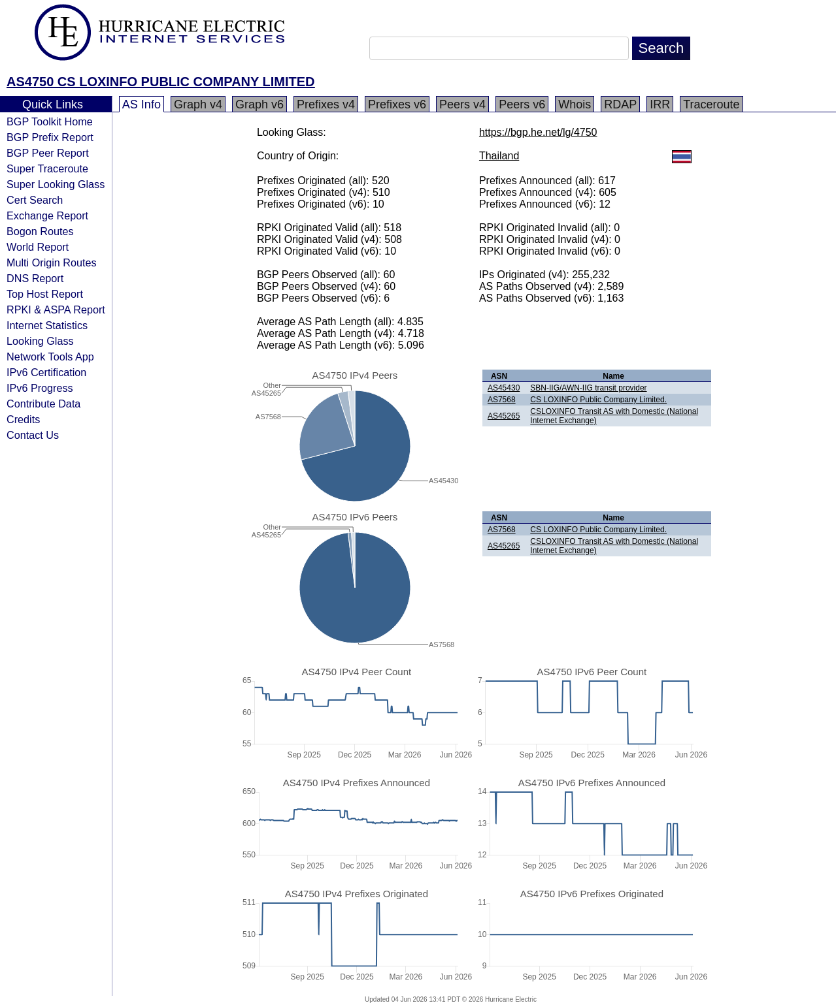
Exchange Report (47, 215)
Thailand (499, 155)
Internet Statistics (47, 325)
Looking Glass (40, 341)
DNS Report (35, 278)
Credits (23, 419)
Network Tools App (50, 356)
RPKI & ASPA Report (56, 309)
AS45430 (504, 387)
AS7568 (502, 399)
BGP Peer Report (48, 153)
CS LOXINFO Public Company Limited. (598, 399)
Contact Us (33, 435)
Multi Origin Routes (52, 262)
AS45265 (504, 416)
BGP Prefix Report (50, 137)
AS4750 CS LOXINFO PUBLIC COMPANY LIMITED (161, 81)
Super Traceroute (47, 168)
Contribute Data (43, 403)
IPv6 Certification (46, 372)
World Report (38, 247)
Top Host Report (45, 294)
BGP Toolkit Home (50, 121)
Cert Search (35, 200)
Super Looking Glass (56, 184)
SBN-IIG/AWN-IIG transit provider (588, 387)
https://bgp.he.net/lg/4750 (538, 132)
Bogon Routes (40, 231)
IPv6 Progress (40, 388)
